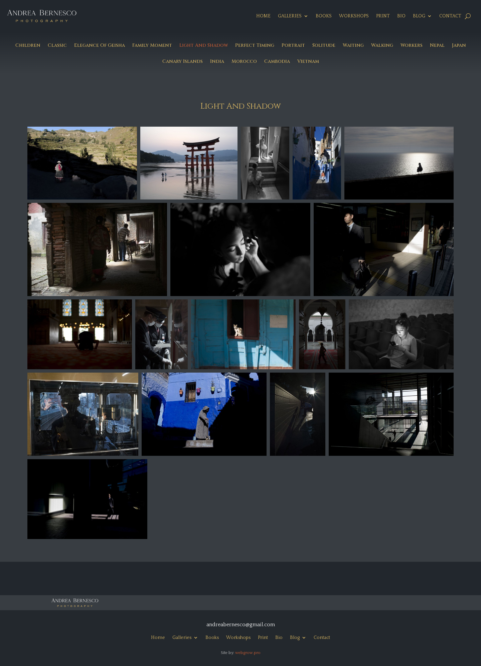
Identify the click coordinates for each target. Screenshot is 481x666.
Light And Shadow (203, 45)
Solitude (323, 45)
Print (383, 16)
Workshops (354, 16)
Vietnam (308, 61)
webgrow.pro (248, 653)
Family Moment (152, 45)
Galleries (290, 16)
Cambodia (277, 61)
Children (27, 45)
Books (324, 16)
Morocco (244, 61)
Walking (382, 45)
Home (263, 16)
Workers (411, 45)
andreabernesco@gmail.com (240, 625)
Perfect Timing (254, 45)
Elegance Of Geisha (99, 45)
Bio (401, 16)
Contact (450, 16)
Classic (57, 45)
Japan (459, 45)
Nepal (437, 45)
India (217, 61)
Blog (419, 16)
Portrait (293, 45)
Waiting (353, 45)
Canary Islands (182, 61)
